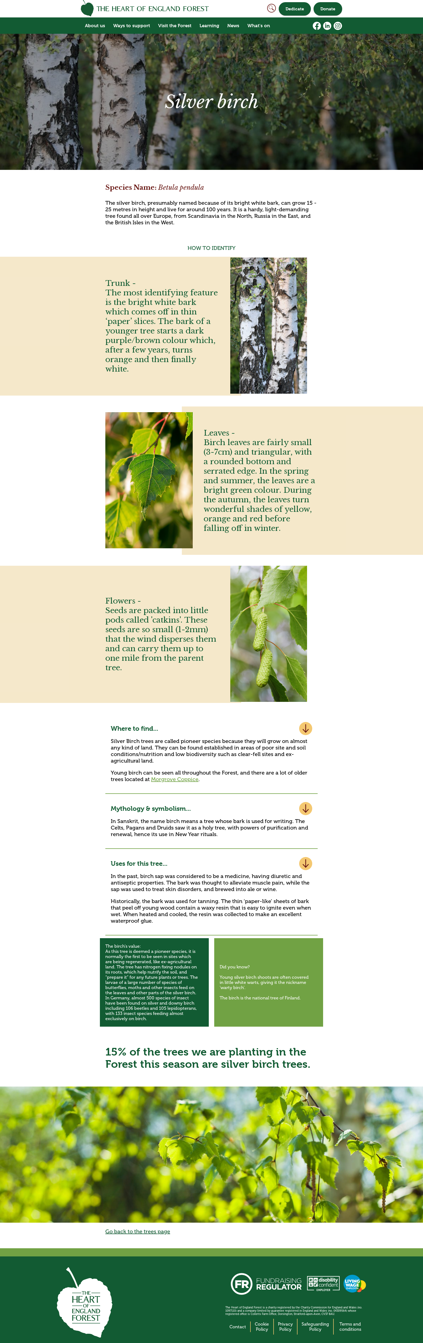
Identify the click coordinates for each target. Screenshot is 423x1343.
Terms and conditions (350, 1326)
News (233, 25)
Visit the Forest (174, 25)
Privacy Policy (285, 1326)
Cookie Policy (262, 1326)
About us (95, 25)
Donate (327, 8)
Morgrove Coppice (174, 779)
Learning (209, 25)
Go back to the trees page (137, 1231)
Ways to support (131, 25)
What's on (258, 25)
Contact (237, 1326)
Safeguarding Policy (315, 1326)
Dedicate (295, 8)
